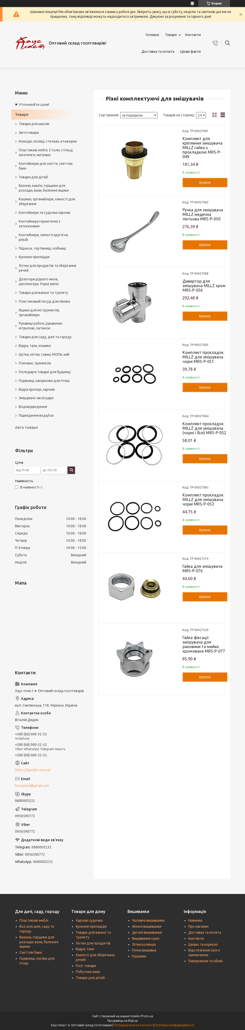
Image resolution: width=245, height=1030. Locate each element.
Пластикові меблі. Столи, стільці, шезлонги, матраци (46, 152)
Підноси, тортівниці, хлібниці (42, 248)
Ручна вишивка (144, 950)
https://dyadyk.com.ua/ (32, 770)
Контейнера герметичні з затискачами (39, 223)
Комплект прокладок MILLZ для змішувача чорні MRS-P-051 (203, 357)
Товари (171, 35)
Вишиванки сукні (145, 938)
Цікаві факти (190, 52)
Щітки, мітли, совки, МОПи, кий (44, 354)
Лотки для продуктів (93, 943)
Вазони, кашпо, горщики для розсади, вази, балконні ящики (44, 188)
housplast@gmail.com (32, 786)
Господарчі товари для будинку (45, 372)
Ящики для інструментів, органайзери (39, 312)
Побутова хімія (88, 972)
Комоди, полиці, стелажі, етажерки (48, 141)
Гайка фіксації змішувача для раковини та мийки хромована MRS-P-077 (203, 644)
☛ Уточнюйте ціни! (32, 104)
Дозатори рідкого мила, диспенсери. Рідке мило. (39, 281)
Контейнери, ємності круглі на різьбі (43, 237)
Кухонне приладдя (34, 257)
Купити (204, 183)
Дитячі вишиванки (147, 932)
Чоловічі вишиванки (148, 920)
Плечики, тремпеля (35, 363)
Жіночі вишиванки (147, 926)
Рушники (139, 956)
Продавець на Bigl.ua (122, 1020)
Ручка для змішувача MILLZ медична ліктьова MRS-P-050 (202, 214)
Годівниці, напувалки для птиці (44, 381)
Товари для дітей (33, 177)
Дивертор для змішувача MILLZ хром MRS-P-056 (204, 285)
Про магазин (198, 926)
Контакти (193, 35)
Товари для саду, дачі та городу (45, 337)
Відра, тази (85, 949)
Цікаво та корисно (203, 944)
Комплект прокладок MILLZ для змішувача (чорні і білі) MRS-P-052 (204, 428)
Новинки (195, 920)
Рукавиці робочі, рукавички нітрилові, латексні (40, 325)
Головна (152, 35)
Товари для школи (34, 124)
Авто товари (26, 427)
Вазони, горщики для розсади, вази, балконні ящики (39, 942)
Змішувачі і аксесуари (36, 398)
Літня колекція (144, 944)
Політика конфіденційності (174, 1025)
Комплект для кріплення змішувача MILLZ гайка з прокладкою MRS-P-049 (202, 147)
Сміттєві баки (31, 952)
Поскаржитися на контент (133, 1025)
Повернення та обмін (205, 961)
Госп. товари (86, 966)
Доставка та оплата (158, 52)
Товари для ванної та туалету (43, 293)
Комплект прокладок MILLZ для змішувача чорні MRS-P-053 (203, 499)
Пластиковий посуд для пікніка (44, 301)
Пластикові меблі (34, 920)
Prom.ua (147, 1016)
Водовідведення (33, 407)
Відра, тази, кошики (35, 346)
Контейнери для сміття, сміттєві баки (45, 166)
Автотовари (29, 133)
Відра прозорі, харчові (37, 389)
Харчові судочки (89, 920)
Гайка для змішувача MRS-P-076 (202, 568)
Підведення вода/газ (36, 415)
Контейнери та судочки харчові (44, 213)
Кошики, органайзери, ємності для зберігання (47, 201)
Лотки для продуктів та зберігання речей (47, 268)
